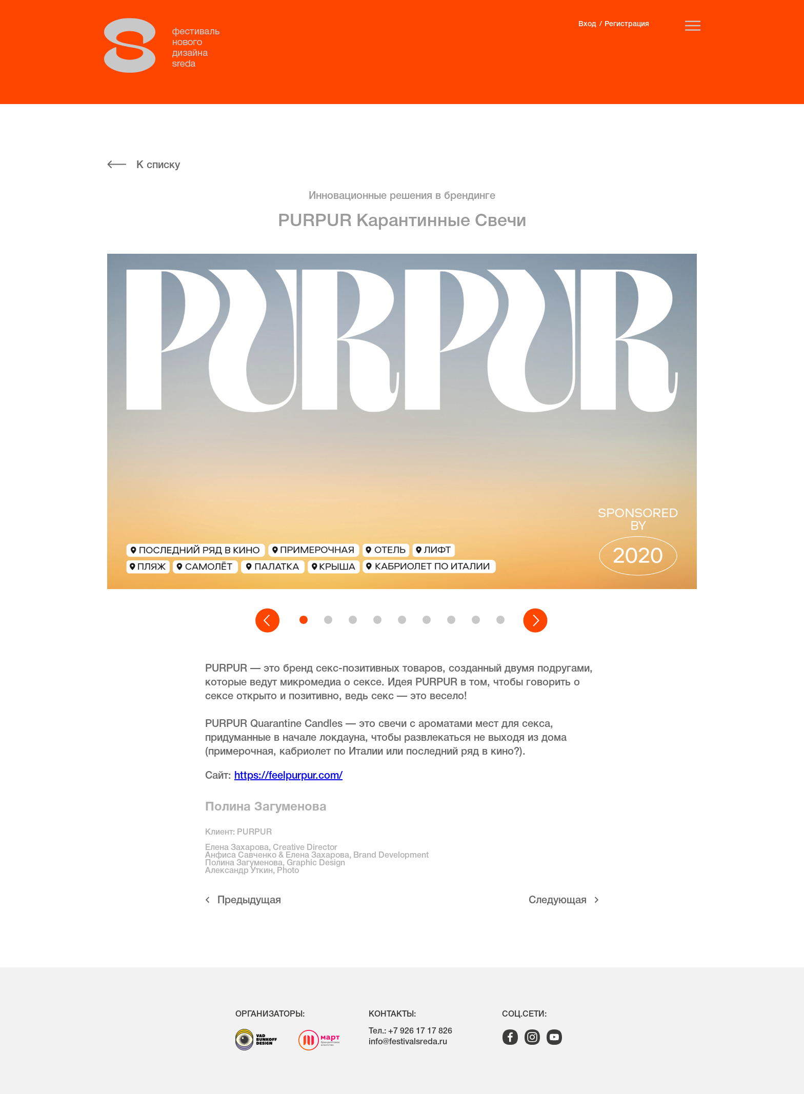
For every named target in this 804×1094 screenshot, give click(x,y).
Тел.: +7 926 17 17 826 (410, 1031)
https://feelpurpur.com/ (288, 776)
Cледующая (558, 900)
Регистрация (627, 24)
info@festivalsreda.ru (408, 1042)
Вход (587, 24)
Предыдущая (249, 900)
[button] (268, 621)
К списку (158, 165)
